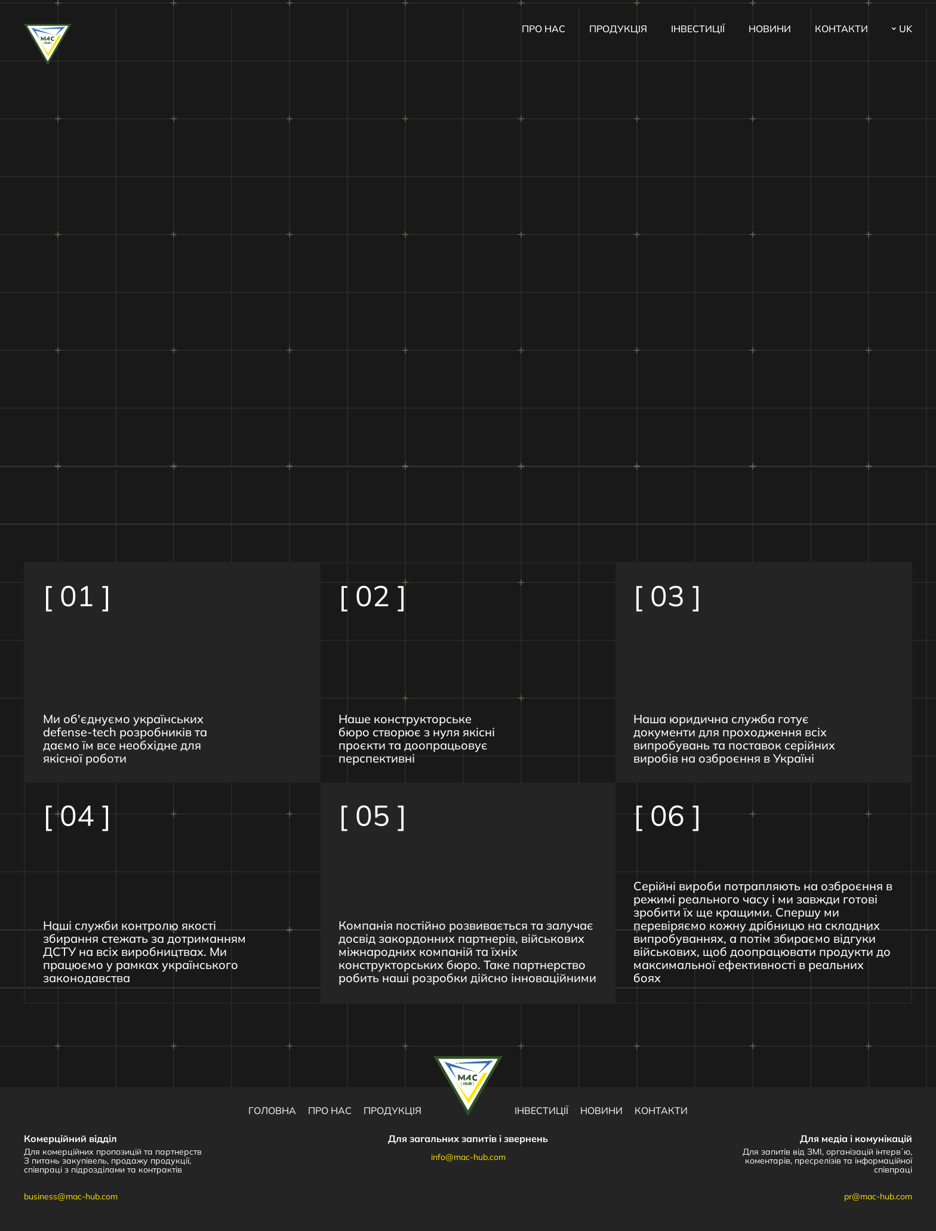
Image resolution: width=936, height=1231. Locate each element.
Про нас (543, 29)
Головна (272, 1110)
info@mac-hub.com (468, 1157)
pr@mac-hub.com (878, 1196)
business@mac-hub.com (71, 1196)
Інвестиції (698, 29)
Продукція (618, 29)
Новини (770, 29)
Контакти (841, 29)
